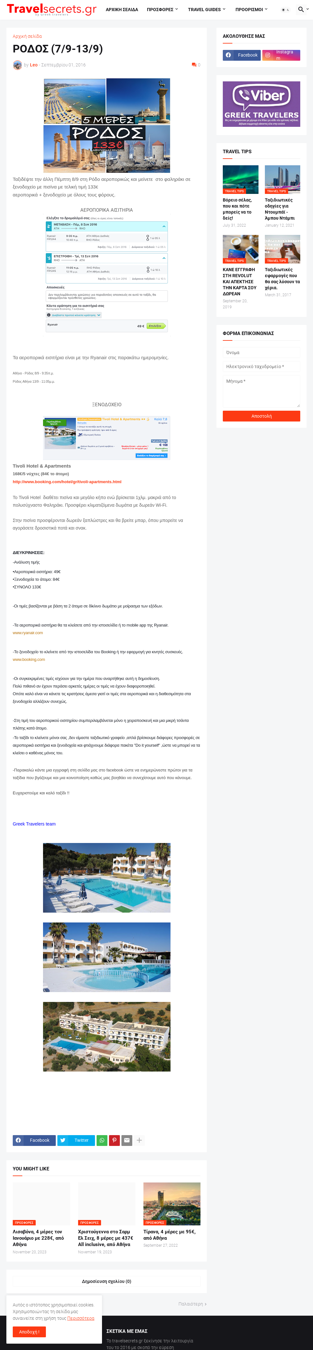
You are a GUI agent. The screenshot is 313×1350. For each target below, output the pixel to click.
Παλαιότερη (190, 1303)
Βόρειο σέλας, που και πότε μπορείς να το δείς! (237, 209)
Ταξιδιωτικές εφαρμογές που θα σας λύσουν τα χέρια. (282, 278)
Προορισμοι (249, 9)
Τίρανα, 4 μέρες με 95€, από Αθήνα (169, 1235)
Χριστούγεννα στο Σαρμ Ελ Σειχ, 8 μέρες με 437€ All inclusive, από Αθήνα (105, 1238)
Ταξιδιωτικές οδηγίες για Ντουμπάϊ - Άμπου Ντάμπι (280, 209)
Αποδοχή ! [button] (29, 1331)
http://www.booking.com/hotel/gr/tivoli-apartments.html (67, 481)
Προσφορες (160, 9)
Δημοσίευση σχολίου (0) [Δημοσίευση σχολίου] (106, 1281)
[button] (285, 10)
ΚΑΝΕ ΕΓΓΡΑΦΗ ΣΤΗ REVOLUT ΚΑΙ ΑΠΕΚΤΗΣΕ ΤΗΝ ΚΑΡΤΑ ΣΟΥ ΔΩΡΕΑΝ (240, 281)
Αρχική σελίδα (27, 36)
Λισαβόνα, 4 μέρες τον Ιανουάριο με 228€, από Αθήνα (38, 1238)
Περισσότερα (80, 1318)
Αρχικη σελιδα (122, 9)
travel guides (204, 9)
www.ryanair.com (28, 632)
